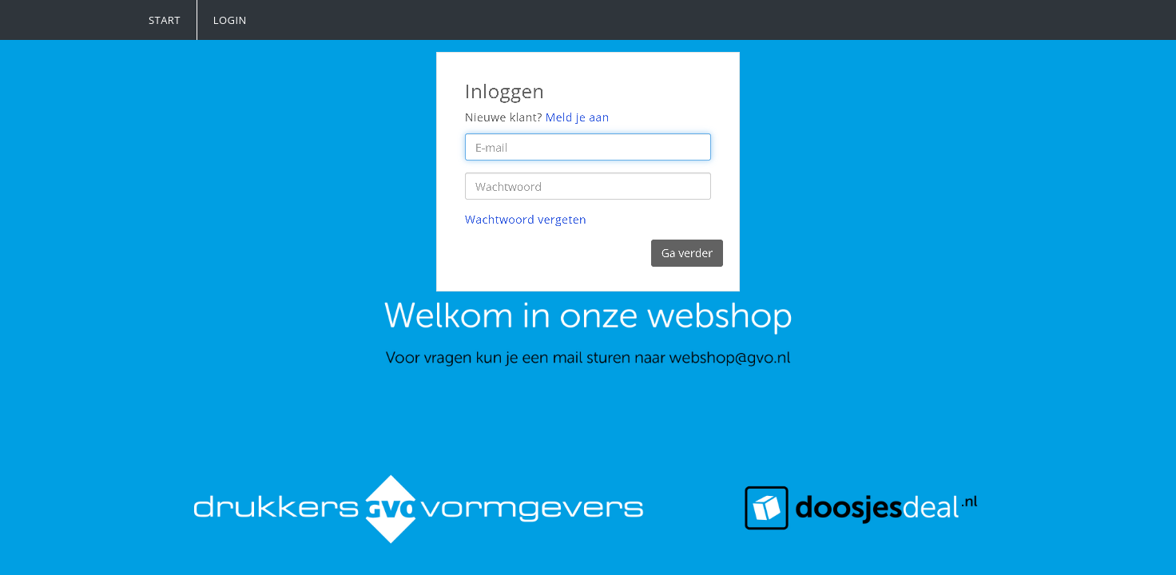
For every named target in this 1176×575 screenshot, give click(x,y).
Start (165, 20)
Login (230, 20)
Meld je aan (578, 117)
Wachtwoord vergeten (526, 219)
